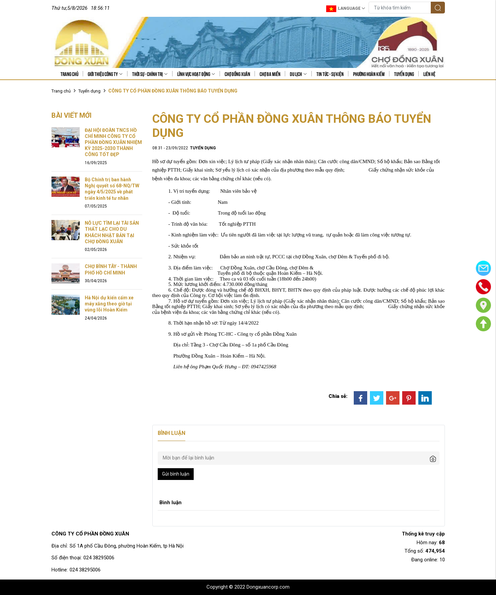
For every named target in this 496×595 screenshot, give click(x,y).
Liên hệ (429, 73)
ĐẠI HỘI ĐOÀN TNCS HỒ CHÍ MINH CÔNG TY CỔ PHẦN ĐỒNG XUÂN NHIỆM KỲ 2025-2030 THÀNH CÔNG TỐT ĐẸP (113, 142)
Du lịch (298, 73)
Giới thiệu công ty (105, 73)
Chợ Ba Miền (270, 73)
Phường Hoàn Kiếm (369, 73)
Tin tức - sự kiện (330, 73)
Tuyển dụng (404, 73)
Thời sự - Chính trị (150, 73)
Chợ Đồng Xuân (237, 73)
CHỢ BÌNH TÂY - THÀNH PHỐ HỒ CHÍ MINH (111, 269)
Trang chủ (69, 73)
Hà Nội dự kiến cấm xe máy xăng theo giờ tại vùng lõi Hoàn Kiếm (109, 303)
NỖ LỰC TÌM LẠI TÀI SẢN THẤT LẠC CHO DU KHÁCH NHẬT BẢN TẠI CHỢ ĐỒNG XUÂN (112, 232)
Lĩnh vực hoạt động (196, 73)
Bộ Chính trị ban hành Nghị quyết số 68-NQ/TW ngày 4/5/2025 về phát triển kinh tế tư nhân (112, 189)
